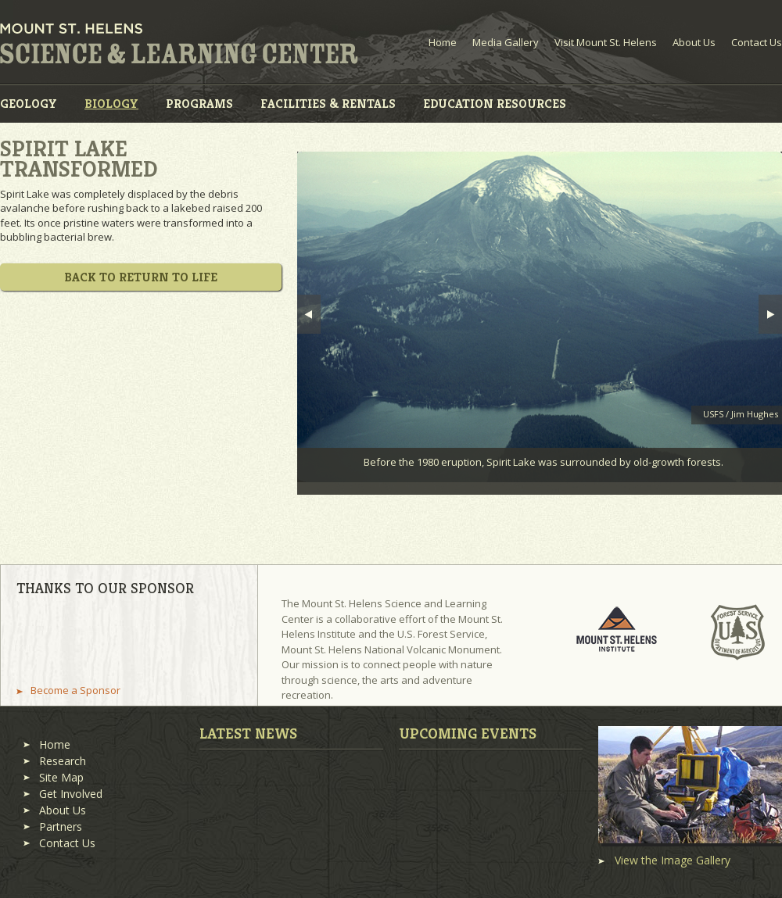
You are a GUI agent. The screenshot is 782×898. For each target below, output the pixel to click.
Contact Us (756, 42)
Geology (28, 103)
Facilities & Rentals (328, 103)
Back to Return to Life (140, 277)
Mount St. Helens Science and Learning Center (179, 43)
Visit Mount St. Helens (605, 42)
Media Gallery (505, 42)
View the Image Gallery (672, 860)
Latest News (248, 733)
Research (62, 760)
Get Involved (70, 793)
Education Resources (494, 103)
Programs (199, 103)
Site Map (61, 777)
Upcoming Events (467, 733)
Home (443, 42)
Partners (60, 826)
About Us (694, 42)
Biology (111, 103)
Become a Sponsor (75, 690)
